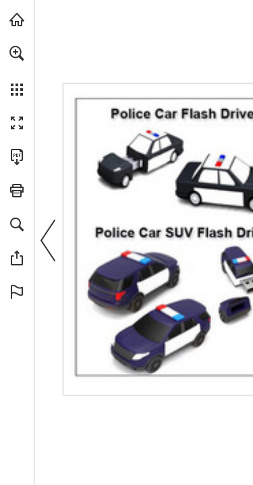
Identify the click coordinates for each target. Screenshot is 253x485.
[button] (17, 53)
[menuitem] (17, 70)
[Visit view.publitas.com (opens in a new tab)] (17, 19)
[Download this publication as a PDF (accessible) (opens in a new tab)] (17, 157)
